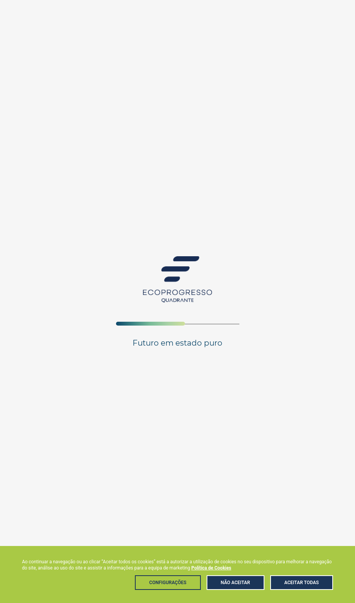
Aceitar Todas (301, 582)
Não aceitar (235, 582)
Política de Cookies (211, 568)
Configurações (167, 582)
